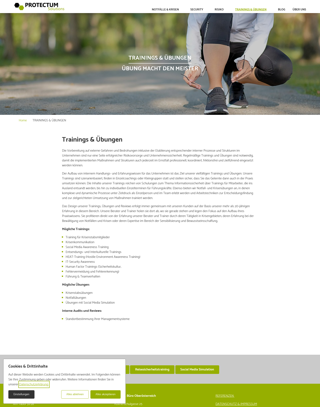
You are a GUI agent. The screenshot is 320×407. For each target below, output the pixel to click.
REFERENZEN (225, 396)
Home (23, 120)
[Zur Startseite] (39, 6)
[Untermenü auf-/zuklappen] (182, 10)
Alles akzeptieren (106, 394)
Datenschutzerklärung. (34, 384)
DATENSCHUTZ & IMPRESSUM (236, 404)
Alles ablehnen (75, 394)
